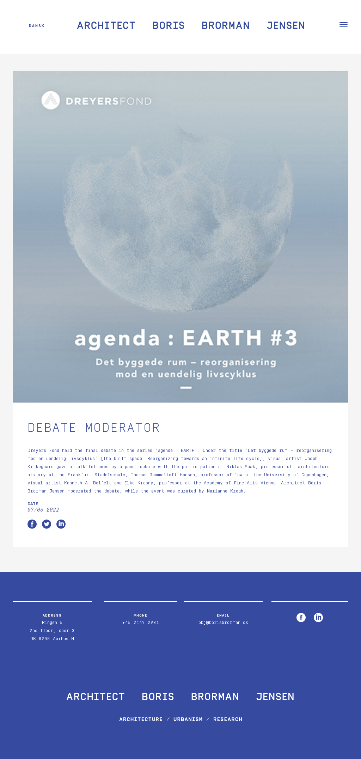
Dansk (37, 25)
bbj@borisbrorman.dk (223, 622)
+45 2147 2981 (140, 622)
